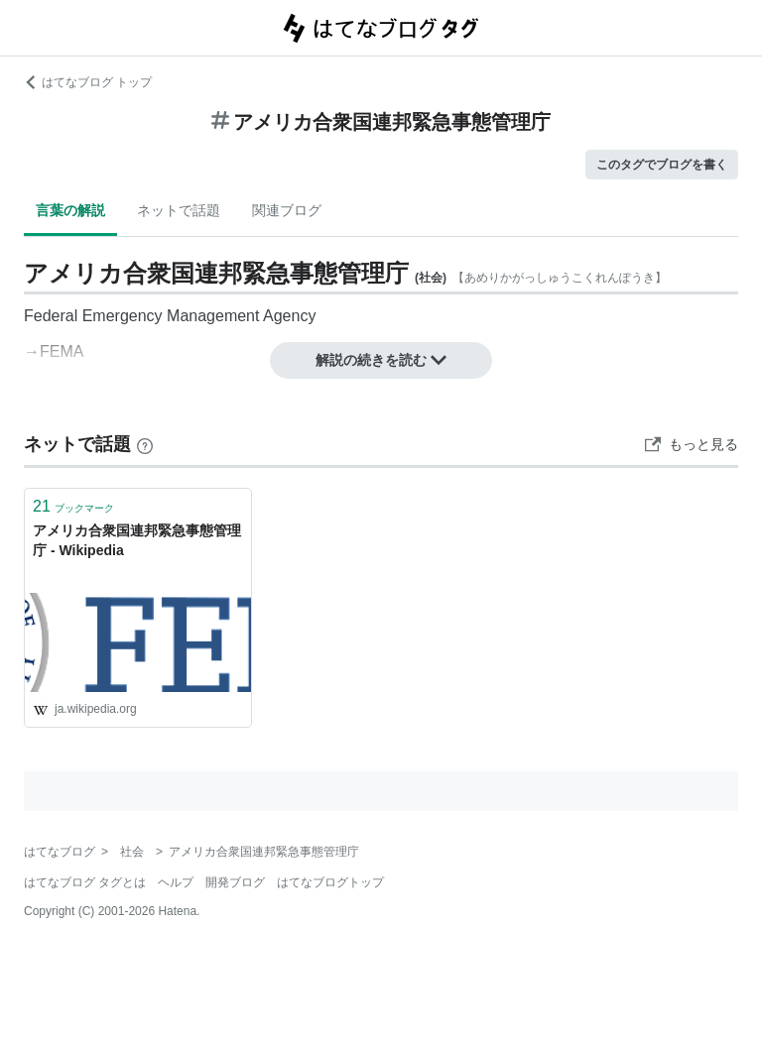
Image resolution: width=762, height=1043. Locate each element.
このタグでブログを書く (661, 165)
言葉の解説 (70, 210)
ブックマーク (73, 506)
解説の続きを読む (381, 360)
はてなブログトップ (330, 882)
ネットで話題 (178, 210)
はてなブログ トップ (88, 82)
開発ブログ (235, 882)
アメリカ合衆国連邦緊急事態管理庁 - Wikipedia (137, 540)
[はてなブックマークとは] (145, 444)
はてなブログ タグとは (85, 882)
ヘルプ (175, 882)
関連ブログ (286, 210)
